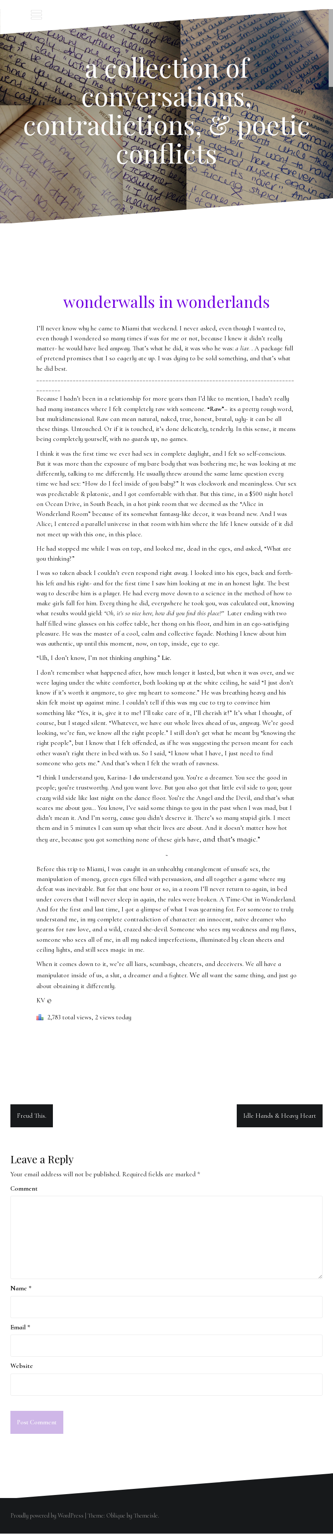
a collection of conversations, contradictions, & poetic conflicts (166, 109)
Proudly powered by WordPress (47, 1516)
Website (21, 1366)
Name (21, 1288)
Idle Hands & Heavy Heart (279, 1115)
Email (20, 1327)
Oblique (115, 1516)
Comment (24, 1188)
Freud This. (31, 1115)
